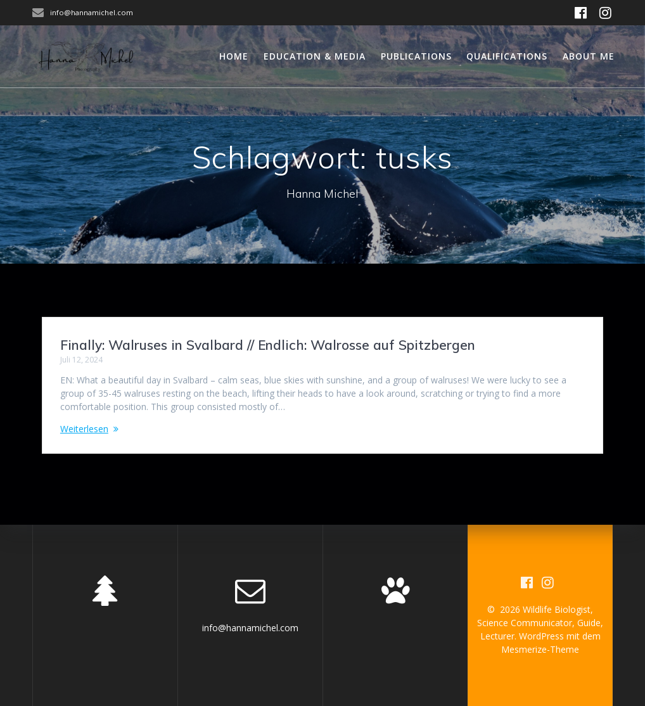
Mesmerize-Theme (540, 649)
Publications (416, 56)
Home (233, 56)
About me (589, 56)
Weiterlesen (84, 429)
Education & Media (315, 56)
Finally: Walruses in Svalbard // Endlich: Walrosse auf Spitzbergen (267, 345)
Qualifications (506, 56)
